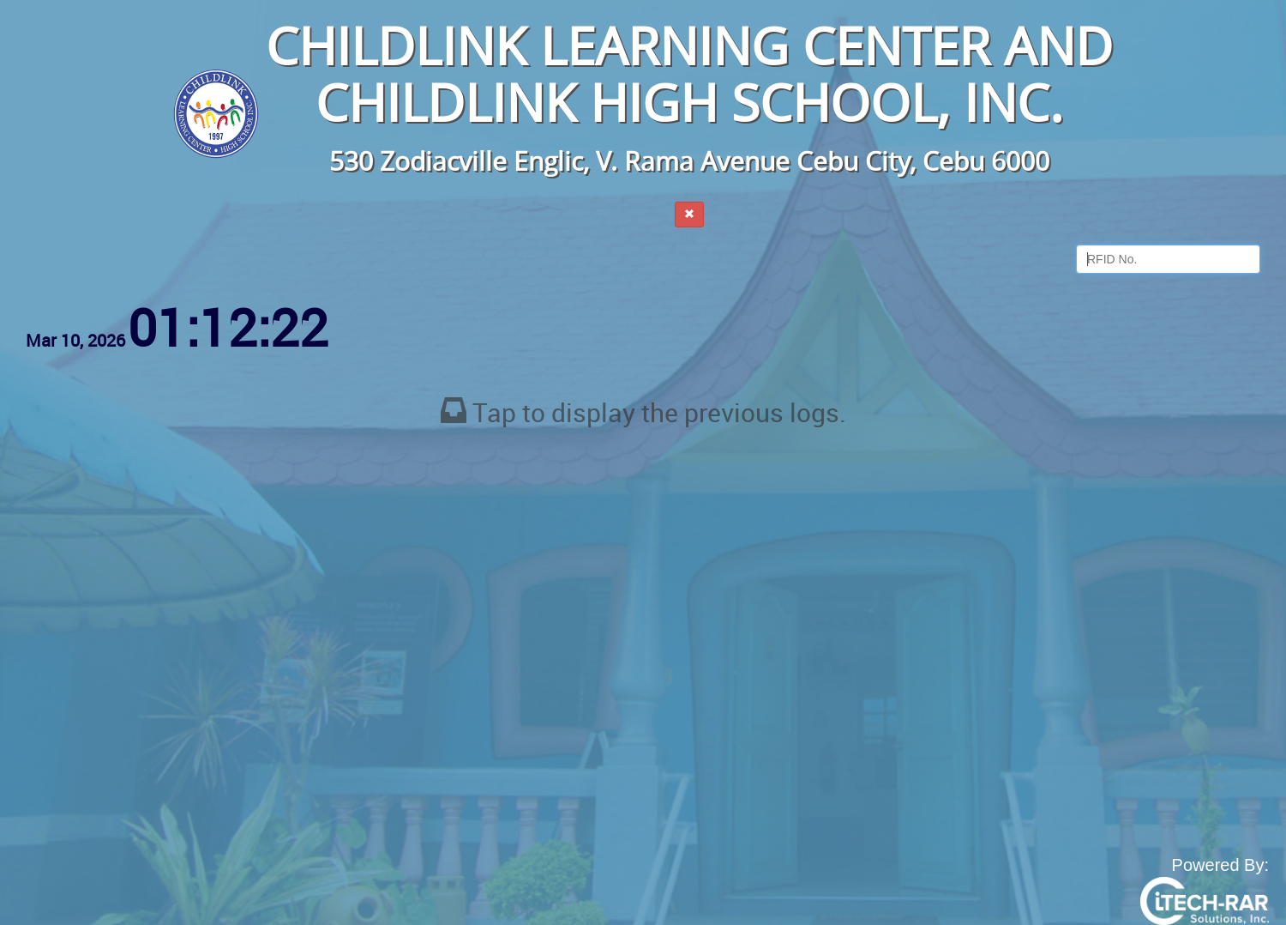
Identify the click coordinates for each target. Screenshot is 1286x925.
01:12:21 (228, 327)
